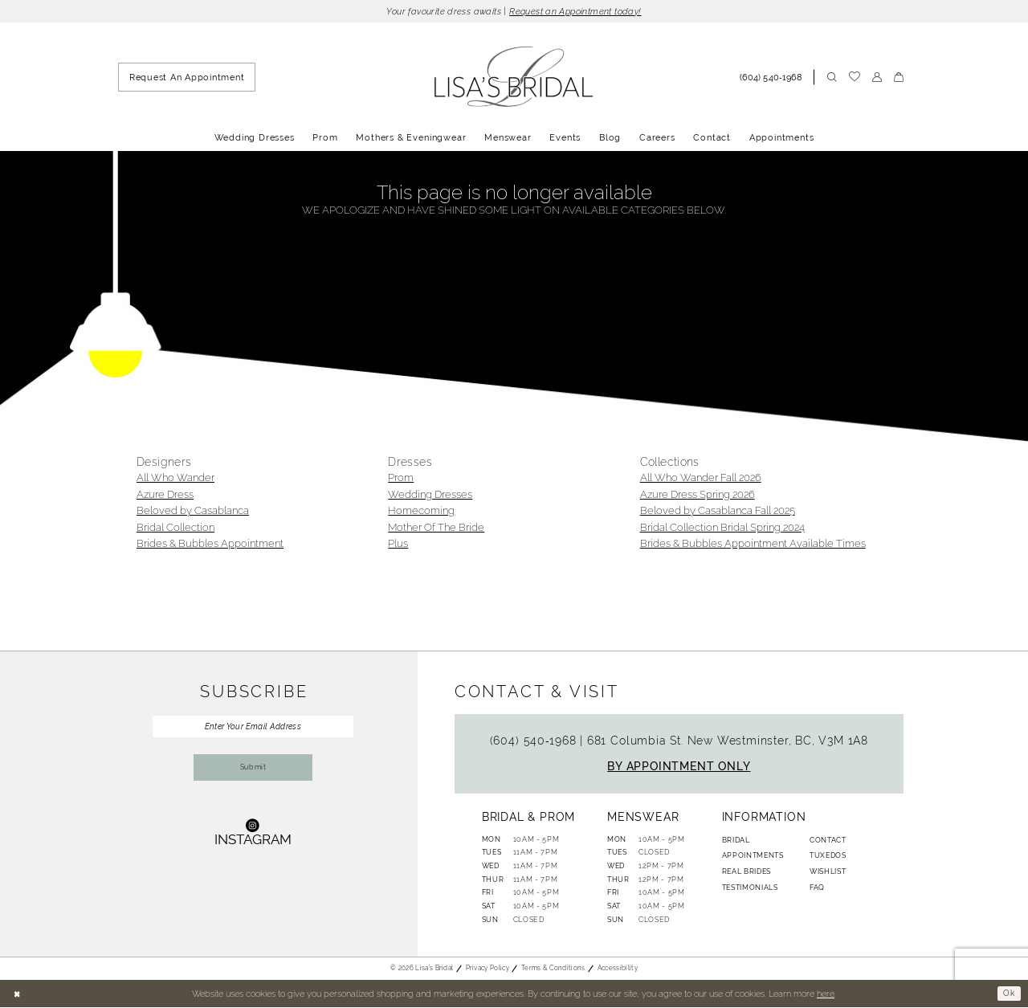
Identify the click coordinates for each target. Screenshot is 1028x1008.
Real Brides (746, 873)
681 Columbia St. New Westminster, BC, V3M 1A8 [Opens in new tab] (727, 741)
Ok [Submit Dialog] (1008, 994)
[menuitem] (186, 78)
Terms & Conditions (553, 969)
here (825, 994)
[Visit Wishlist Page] (854, 78)
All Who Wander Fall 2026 (700, 479)
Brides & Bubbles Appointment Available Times (753, 545)
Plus (398, 545)
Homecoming (421, 512)
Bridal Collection (175, 528)
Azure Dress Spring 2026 (697, 495)
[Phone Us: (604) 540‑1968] (773, 78)
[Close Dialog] (17, 995)
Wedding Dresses (430, 495)
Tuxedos (828, 857)
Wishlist (828, 873)
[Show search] (831, 78)
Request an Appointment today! (581, 12)
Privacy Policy (487, 969)
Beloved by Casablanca (193, 512)
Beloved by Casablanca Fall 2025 (717, 512)
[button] (876, 78)
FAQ (817, 888)
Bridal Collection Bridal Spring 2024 (722, 528)
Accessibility (618, 969)
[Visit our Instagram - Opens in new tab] (253, 840)
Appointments (753, 857)
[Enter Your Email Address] (253, 728)
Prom (401, 479)
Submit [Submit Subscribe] (253, 773)
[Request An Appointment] (186, 78)
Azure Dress (165, 495)
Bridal (736, 841)
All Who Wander (175, 479)
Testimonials (750, 888)
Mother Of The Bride (436, 528)
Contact (828, 841)
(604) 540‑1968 (535, 741)
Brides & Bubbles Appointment (210, 545)
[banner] (514, 78)
